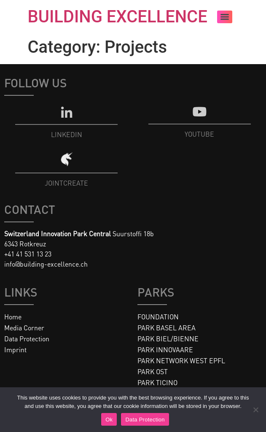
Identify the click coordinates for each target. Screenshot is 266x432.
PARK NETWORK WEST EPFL (181, 360)
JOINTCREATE (66, 182)
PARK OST (152, 371)
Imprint (15, 349)
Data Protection (26, 338)
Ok (109, 419)
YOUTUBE (199, 134)
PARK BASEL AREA (166, 327)
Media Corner (24, 327)
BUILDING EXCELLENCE (117, 17)
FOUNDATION (158, 316)
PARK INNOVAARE (165, 349)
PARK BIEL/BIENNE (168, 338)
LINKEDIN (66, 134)
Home (12, 316)
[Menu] (224, 17)
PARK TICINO (157, 382)
